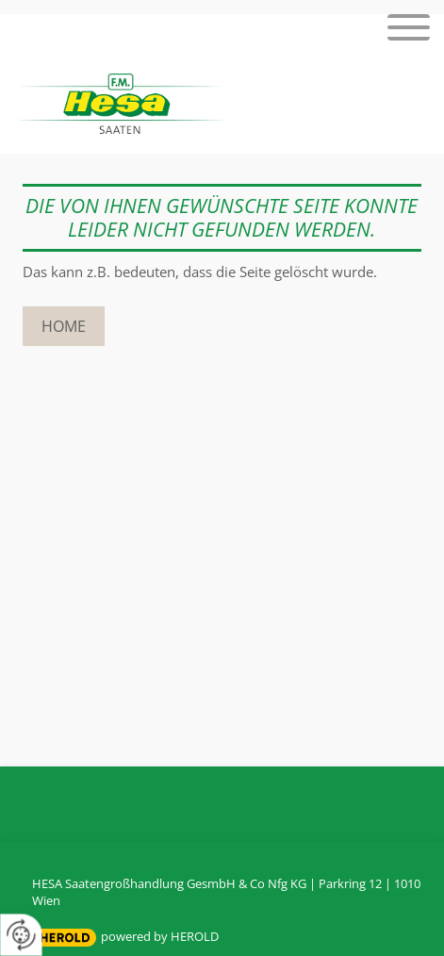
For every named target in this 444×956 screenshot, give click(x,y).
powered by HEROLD (160, 936)
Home (63, 326)
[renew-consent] (21, 935)
